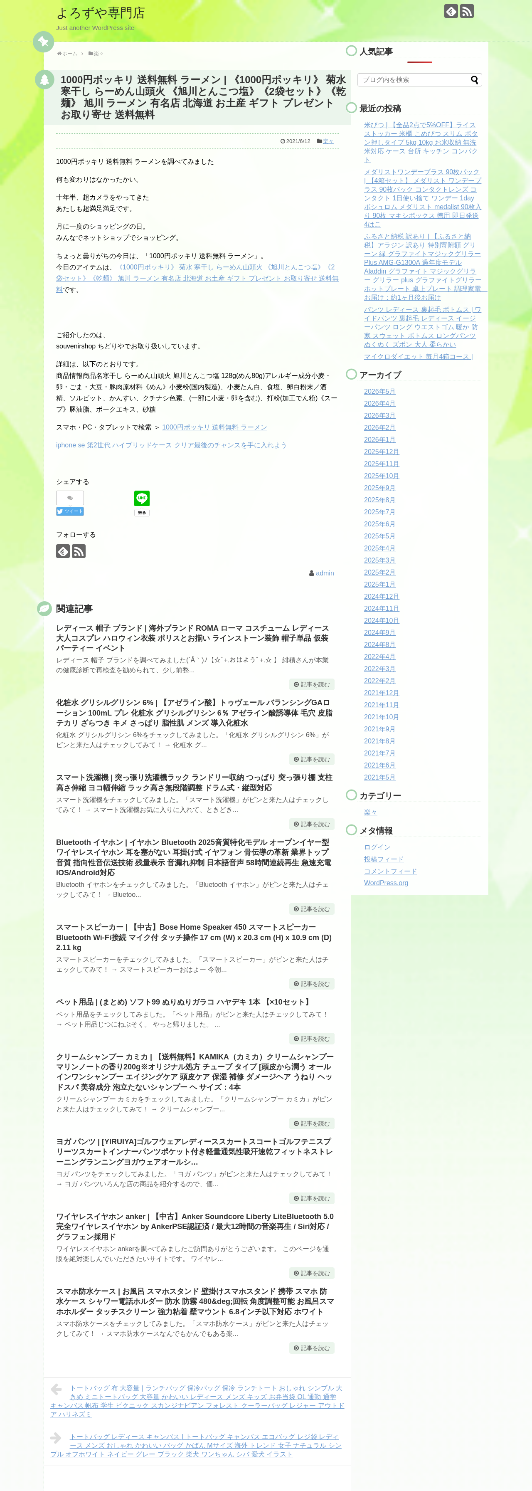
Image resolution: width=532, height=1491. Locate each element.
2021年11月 (381, 704)
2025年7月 (380, 512)
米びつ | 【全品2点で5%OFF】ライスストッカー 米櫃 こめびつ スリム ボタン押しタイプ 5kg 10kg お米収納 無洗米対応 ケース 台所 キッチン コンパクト (421, 142)
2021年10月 (381, 717)
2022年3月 (380, 668)
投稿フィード (384, 859)
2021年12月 (381, 692)
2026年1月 (380, 439)
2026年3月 (380, 415)
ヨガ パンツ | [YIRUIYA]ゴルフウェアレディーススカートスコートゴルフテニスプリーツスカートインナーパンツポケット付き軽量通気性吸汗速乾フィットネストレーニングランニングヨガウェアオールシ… (194, 1152)
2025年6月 (380, 524)
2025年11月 (381, 463)
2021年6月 (380, 765)
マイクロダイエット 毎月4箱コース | (418, 356)
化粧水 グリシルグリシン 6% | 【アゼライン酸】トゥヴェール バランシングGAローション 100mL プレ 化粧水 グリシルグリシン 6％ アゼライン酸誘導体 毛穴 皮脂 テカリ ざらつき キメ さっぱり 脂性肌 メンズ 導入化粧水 (194, 713)
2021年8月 (380, 741)
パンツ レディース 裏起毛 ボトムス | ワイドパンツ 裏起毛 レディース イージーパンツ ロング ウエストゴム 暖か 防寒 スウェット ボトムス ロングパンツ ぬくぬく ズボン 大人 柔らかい (422, 327)
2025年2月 (380, 572)
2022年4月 (380, 656)
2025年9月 (380, 487)
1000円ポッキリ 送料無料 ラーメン (214, 427)
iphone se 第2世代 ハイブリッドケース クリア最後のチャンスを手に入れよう (171, 445)
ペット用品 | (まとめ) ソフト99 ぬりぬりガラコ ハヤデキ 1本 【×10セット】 (184, 1002)
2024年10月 (381, 620)
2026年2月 (380, 427)
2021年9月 (380, 729)
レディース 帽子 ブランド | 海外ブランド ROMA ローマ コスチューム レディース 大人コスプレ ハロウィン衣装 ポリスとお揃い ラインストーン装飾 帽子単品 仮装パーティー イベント (192, 638)
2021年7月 (380, 753)
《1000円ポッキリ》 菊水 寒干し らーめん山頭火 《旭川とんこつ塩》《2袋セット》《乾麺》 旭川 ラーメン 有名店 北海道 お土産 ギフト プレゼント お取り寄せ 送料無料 (197, 278)
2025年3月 (380, 560)
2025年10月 (381, 475)
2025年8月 (380, 500)
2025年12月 (381, 451)
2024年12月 (381, 596)
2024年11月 (381, 608)
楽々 (328, 141)
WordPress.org (386, 882)
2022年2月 (380, 680)
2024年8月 (380, 644)
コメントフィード (390, 871)
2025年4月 (380, 548)
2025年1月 (380, 584)
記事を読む (315, 684)
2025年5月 (380, 536)
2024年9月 (380, 632)
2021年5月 (380, 777)
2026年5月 (380, 391)
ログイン (377, 847)
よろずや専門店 (100, 13)
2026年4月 (380, 403)
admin (325, 573)
